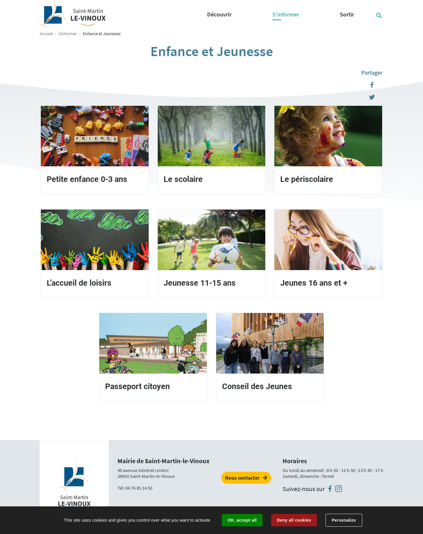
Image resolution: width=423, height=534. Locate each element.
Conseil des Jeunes (257, 386)
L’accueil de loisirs (79, 283)
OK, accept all (242, 520)
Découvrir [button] (219, 14)
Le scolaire (183, 179)
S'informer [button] (285, 14)
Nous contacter (242, 477)
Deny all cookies (294, 520)
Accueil (46, 33)
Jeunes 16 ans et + (314, 283)
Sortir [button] (347, 14)
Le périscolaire (306, 179)
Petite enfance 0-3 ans (87, 179)
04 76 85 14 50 (138, 488)
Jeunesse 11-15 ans (200, 283)
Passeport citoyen (137, 386)
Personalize (344, 520)
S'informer (67, 33)
